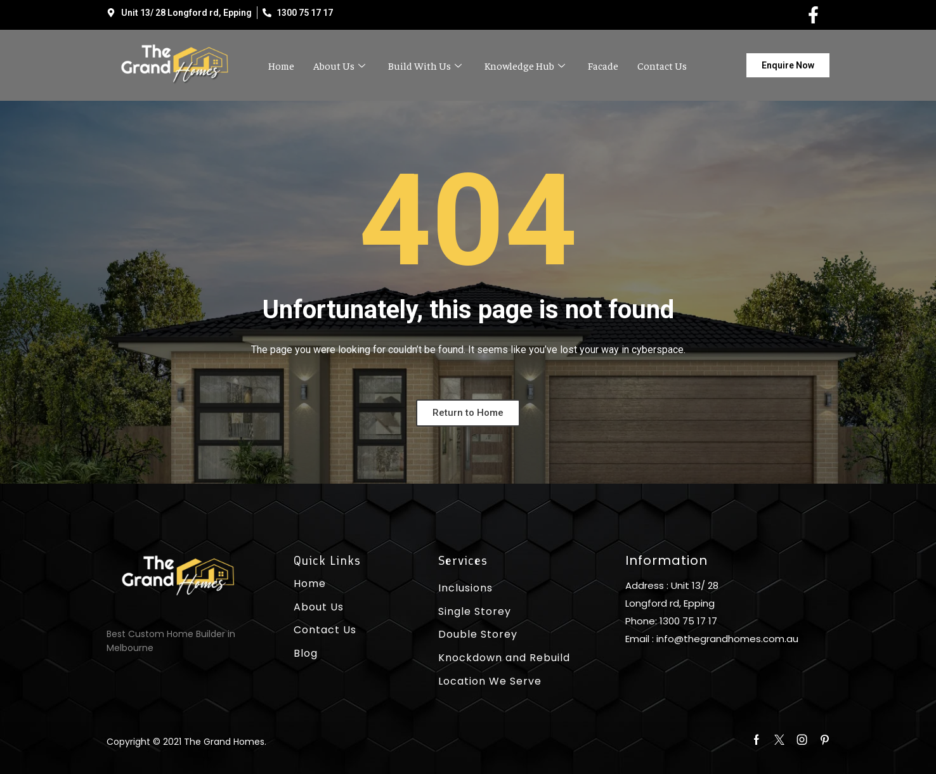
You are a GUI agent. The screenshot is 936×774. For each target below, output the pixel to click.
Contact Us (662, 65)
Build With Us (425, 65)
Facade (603, 65)
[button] (787, 65)
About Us (339, 65)
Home (281, 65)
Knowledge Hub (524, 65)
